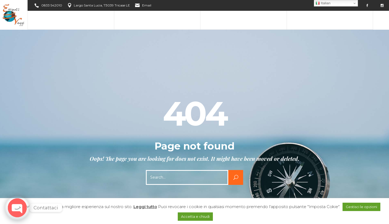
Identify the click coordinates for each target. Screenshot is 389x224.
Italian (323, 3)
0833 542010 (51, 5)
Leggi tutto (145, 206)
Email (146, 5)
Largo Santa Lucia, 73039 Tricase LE (102, 5)
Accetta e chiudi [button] (195, 216)
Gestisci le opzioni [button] (361, 207)
